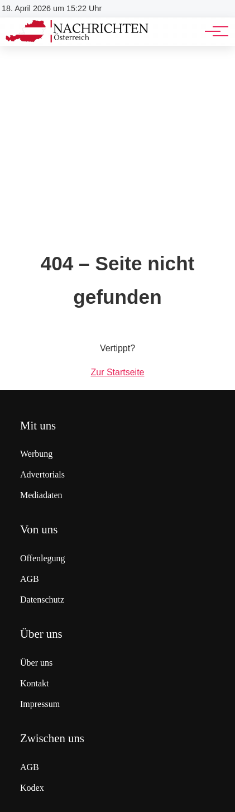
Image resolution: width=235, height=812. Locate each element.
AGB (29, 579)
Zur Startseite (117, 372)
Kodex (32, 787)
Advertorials (42, 474)
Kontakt (34, 683)
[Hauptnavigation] (212, 31)
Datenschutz (42, 599)
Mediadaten (41, 495)
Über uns (36, 662)
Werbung (36, 453)
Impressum (40, 704)
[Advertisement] (117, 135)
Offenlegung (42, 558)
